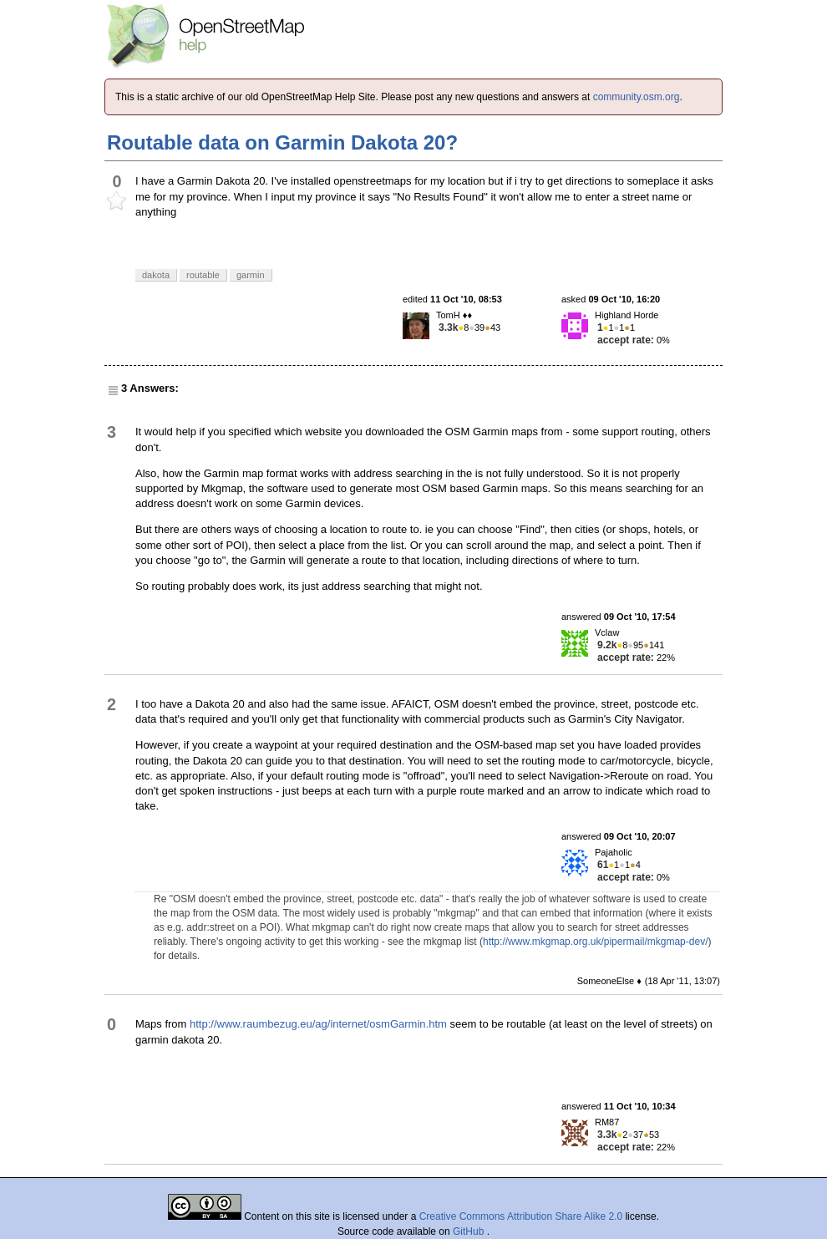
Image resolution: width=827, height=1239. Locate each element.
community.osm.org (636, 97)
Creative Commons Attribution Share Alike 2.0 (520, 1216)
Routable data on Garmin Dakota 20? (282, 142)
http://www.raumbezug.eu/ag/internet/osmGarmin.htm (318, 1024)
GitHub (470, 1231)
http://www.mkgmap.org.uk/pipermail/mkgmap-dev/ (595, 941)
